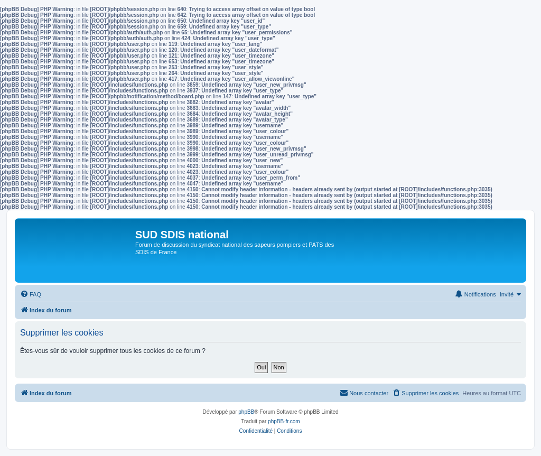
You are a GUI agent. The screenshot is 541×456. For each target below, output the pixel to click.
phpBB (246, 412)
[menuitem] (30, 294)
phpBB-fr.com (284, 421)
